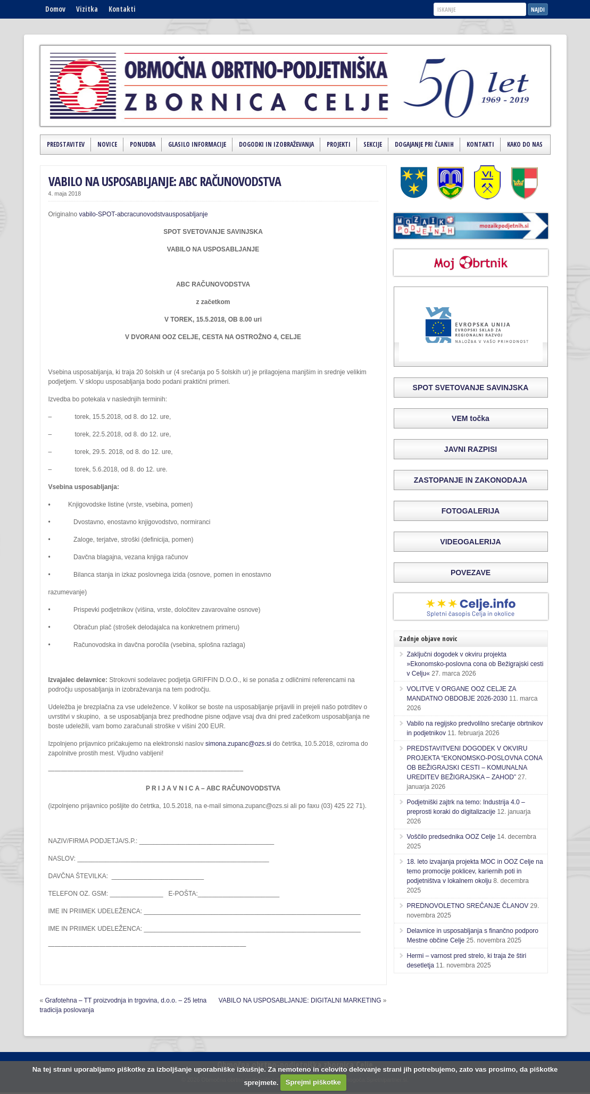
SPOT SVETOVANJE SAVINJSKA (471, 387)
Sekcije (372, 144)
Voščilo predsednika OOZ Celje (451, 836)
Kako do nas (525, 144)
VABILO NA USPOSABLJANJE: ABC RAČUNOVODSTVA (164, 181)
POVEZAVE (471, 572)
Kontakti (122, 9)
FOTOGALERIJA (471, 511)
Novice (107, 144)
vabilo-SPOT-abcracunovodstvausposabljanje (143, 214)
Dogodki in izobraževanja (276, 144)
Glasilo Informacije (197, 144)
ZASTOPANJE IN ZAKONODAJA (470, 480)
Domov (55, 9)
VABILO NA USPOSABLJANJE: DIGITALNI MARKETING (300, 1000)
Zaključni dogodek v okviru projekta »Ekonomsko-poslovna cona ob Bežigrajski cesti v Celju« (475, 664)
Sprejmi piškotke (313, 1082)
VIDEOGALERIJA (470, 541)
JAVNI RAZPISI (470, 449)
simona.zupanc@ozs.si (238, 743)
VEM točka (470, 418)
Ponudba (142, 144)
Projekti (339, 144)
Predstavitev (66, 144)
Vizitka (87, 9)
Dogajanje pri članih (424, 144)
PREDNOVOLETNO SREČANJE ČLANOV (468, 906)
